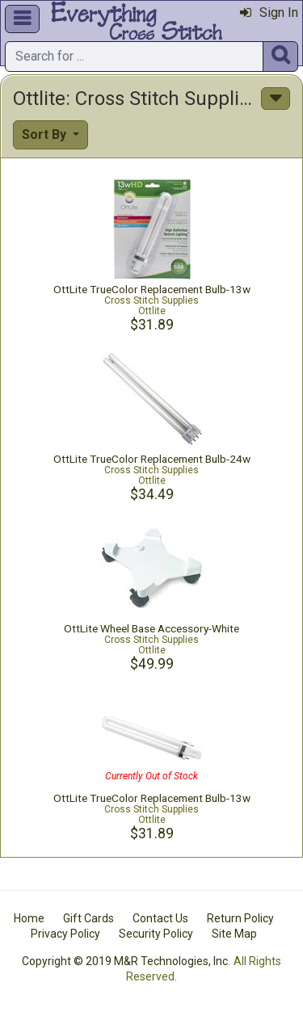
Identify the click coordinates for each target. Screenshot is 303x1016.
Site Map (234, 933)
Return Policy (240, 918)
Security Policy (156, 933)
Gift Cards (88, 918)
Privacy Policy (65, 933)
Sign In (269, 12)
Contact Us (160, 918)
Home (29, 918)
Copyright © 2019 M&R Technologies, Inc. (126, 961)
